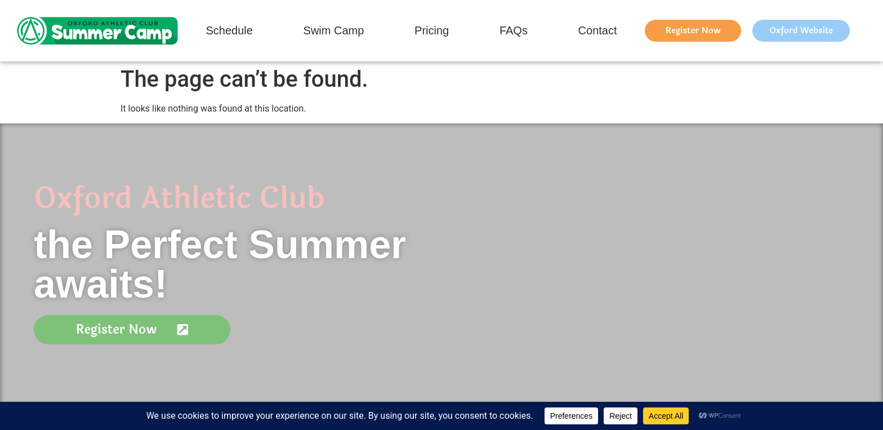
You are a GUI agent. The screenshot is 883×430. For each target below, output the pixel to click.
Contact (597, 30)
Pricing (431, 30)
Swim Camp (334, 30)
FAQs (514, 30)
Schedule (229, 30)
